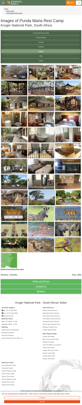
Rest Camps (10, 11)
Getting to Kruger (48, 342)
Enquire (71, 3)
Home (6, 9)
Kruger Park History (8, 385)
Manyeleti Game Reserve (51, 313)
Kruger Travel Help (49, 353)
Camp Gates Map (48, 347)
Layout (41, 60)
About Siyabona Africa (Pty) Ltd (12, 338)
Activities (41, 47)
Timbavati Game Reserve (51, 321)
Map (41, 56)
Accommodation (41, 37)
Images (40, 51)
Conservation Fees (49, 356)
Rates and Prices (41, 281)
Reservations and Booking (10, 330)
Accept (42, 402)
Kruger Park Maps (48, 336)
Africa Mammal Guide (9, 365)
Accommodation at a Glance (52, 345)
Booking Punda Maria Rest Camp (12, 269)
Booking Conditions (8, 332)
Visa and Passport (8, 335)
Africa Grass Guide (8, 373)
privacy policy (47, 394)
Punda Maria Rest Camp (14, 13)
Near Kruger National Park (51, 324)
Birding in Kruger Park (50, 327)
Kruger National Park (49, 330)
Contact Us (41, 286)
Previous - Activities (9, 275)
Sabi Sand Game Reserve (51, 316)
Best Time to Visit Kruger (51, 339)
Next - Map (76, 275)
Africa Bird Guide (7, 368)
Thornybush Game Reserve (52, 319)
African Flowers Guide (9, 371)
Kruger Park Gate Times (50, 350)
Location (41, 42)
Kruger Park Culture (8, 382)
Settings (42, 397)
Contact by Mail (8, 316)
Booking (41, 291)
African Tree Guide (8, 376)
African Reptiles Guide (9, 379)
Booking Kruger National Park (51, 391)
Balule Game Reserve (50, 310)
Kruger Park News (49, 358)
